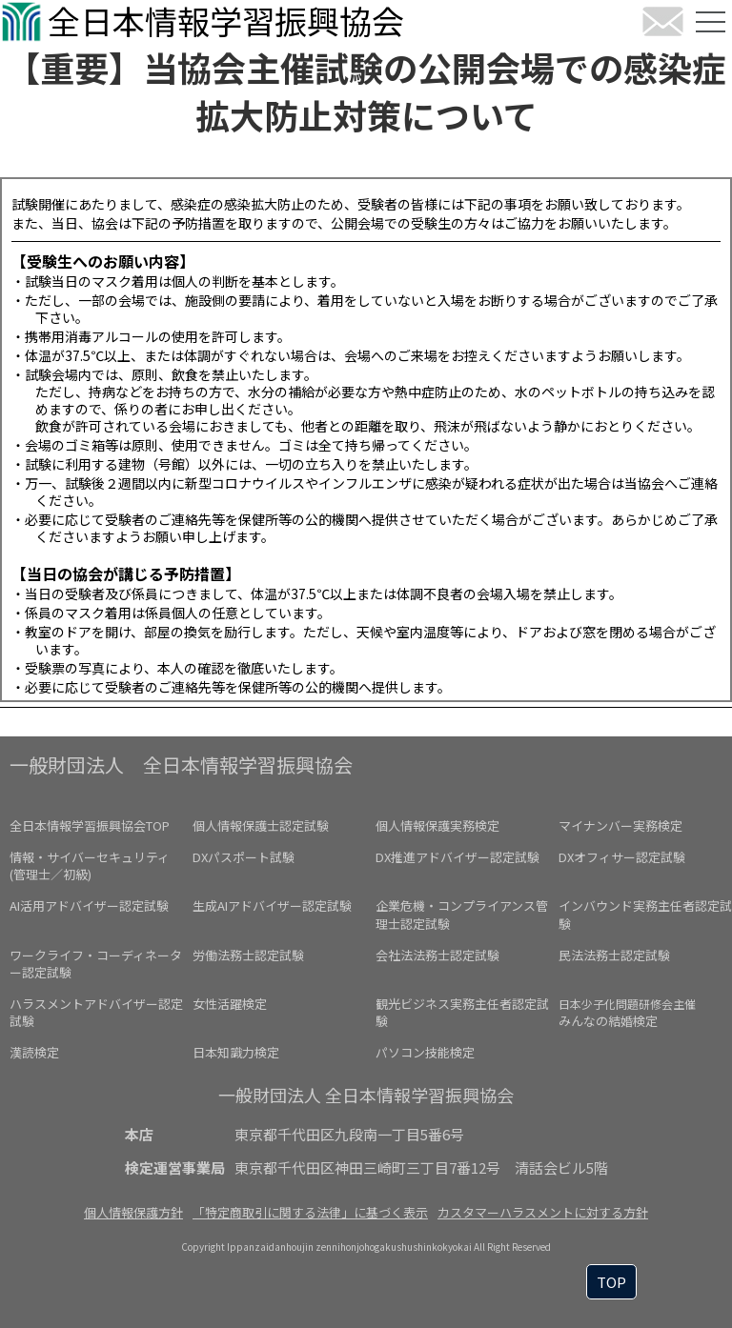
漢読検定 (34, 1052)
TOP (611, 1282)
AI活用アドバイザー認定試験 (89, 905)
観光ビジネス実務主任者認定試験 (462, 1012)
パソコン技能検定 (425, 1052)
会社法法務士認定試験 (437, 955)
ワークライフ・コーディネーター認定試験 (96, 963)
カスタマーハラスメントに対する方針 (542, 1212)
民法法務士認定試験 (614, 955)
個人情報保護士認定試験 (261, 825)
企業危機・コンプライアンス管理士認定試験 (462, 914)
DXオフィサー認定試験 (622, 857)
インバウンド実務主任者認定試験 (645, 914)
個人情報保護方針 (133, 1212)
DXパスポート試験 (244, 857)
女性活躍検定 (230, 1004)
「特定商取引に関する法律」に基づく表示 (310, 1212)
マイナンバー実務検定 (620, 825)
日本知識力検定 (236, 1052)
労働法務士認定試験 (248, 955)
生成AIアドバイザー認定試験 (272, 905)
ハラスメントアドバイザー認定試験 (96, 1012)
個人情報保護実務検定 (437, 825)
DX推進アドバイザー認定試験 (457, 857)
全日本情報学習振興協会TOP (90, 825)
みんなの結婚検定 (627, 1013)
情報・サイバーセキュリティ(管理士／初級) (90, 865)
